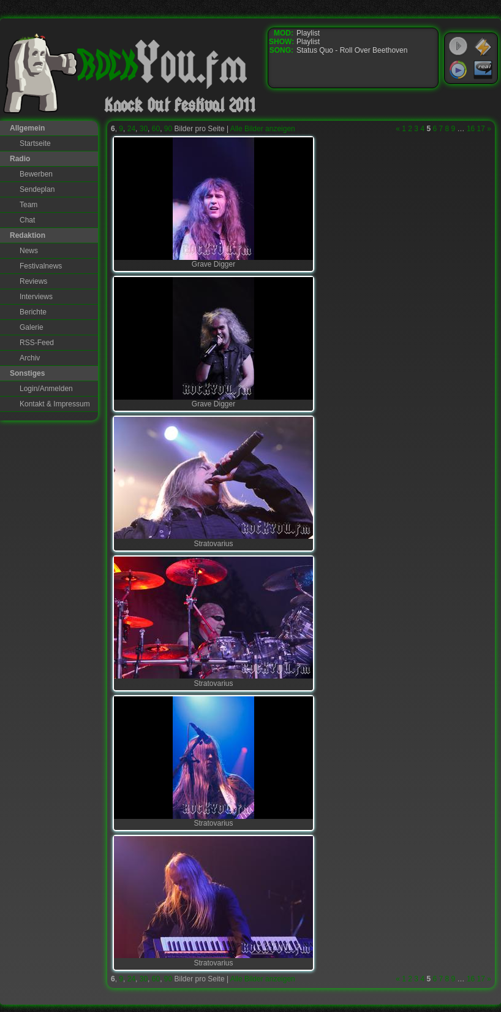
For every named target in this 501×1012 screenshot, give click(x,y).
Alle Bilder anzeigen (262, 128)
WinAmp (483, 46)
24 (131, 128)
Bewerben (36, 174)
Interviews (36, 296)
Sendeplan (37, 189)
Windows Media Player (458, 70)
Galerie (31, 327)
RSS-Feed (37, 342)
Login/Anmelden (46, 388)
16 (471, 128)
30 (144, 128)
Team (28, 204)
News (29, 250)
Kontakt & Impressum (55, 404)
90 (168, 128)
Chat (27, 220)
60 (156, 128)
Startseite (35, 143)
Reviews (33, 281)
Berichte (33, 312)
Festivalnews (41, 266)
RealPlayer (483, 70)
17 (481, 128)
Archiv (30, 358)
